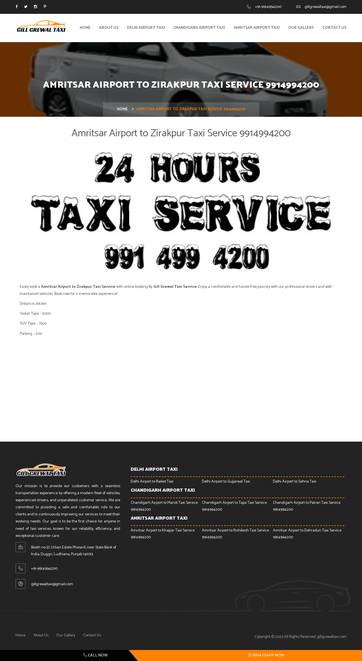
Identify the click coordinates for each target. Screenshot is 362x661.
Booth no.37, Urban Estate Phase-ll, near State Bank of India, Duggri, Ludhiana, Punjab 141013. (73, 551)
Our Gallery (301, 28)
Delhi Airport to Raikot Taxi (152, 481)
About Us (108, 28)
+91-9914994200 (268, 7)
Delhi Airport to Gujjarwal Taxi (226, 481)
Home (85, 28)
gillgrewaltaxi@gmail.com (325, 7)
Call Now (95, 655)
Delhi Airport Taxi (146, 28)
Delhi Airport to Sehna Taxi (294, 481)
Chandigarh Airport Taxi (199, 28)
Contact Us (334, 28)
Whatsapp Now (266, 655)
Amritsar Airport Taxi (257, 28)
